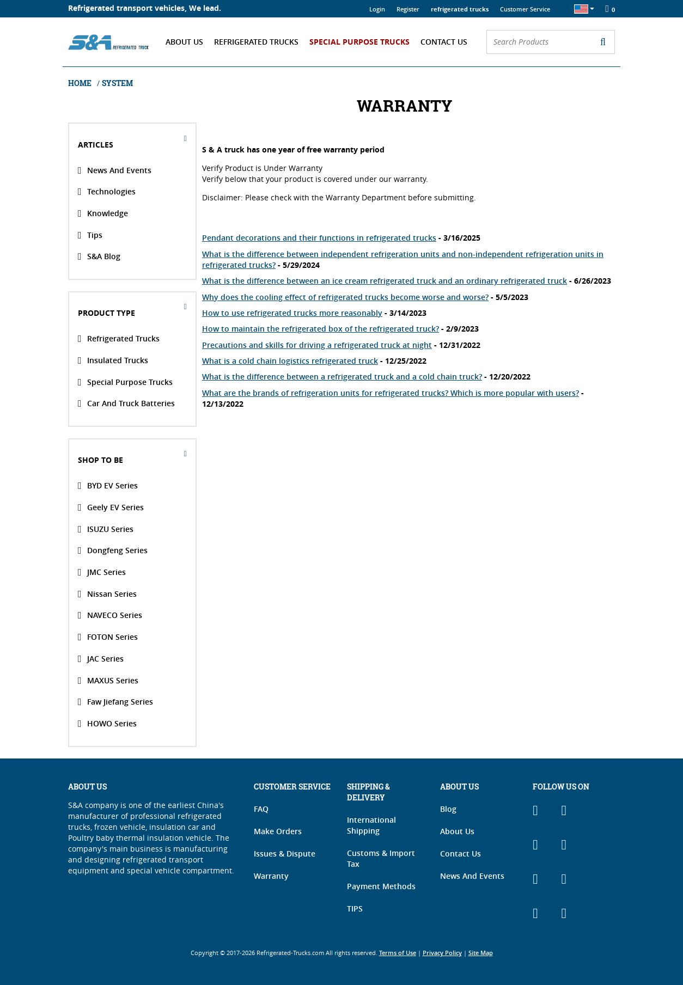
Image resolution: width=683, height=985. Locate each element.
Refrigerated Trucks (256, 41)
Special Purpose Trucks (359, 41)
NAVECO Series (110, 615)
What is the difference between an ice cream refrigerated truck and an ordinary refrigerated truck (384, 281)
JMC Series (102, 572)
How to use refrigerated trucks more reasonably (292, 313)
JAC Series (101, 658)
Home (80, 83)
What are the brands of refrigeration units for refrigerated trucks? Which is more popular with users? (390, 393)
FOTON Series (108, 637)
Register (408, 9)
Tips (90, 234)
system (117, 83)
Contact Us (443, 41)
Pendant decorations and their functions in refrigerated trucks (319, 238)
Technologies (107, 191)
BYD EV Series (108, 485)
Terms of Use (397, 953)
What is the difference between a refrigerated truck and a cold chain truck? (342, 376)
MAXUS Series (108, 680)
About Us (184, 41)
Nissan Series (107, 593)
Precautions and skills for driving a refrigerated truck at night (317, 345)
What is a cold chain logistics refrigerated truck (290, 361)
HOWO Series (107, 723)
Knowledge (103, 213)
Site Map (480, 953)
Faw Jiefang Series (115, 701)
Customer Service (525, 9)
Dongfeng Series (113, 550)
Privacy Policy (442, 953)
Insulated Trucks (113, 360)
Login (377, 9)
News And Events (114, 169)
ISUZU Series (105, 528)
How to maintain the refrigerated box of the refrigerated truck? (320, 328)
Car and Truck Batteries (126, 403)
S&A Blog (99, 256)
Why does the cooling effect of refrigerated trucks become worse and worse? (345, 297)
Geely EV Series (111, 507)
